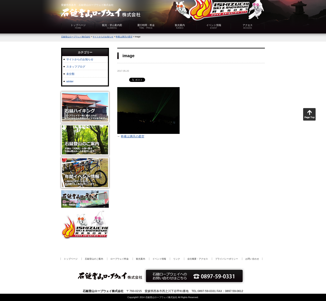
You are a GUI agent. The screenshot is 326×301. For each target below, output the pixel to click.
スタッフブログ (75, 66)
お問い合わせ (252, 259)
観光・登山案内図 (112, 26)
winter (70, 81)
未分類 (70, 73)
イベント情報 (213, 26)
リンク (176, 259)
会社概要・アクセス (197, 259)
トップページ (78, 26)
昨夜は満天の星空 (132, 136)
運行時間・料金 (146, 26)
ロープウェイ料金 (119, 259)
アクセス (248, 26)
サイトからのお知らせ (79, 59)
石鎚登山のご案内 (94, 259)
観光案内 (180, 26)
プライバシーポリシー (226, 259)
